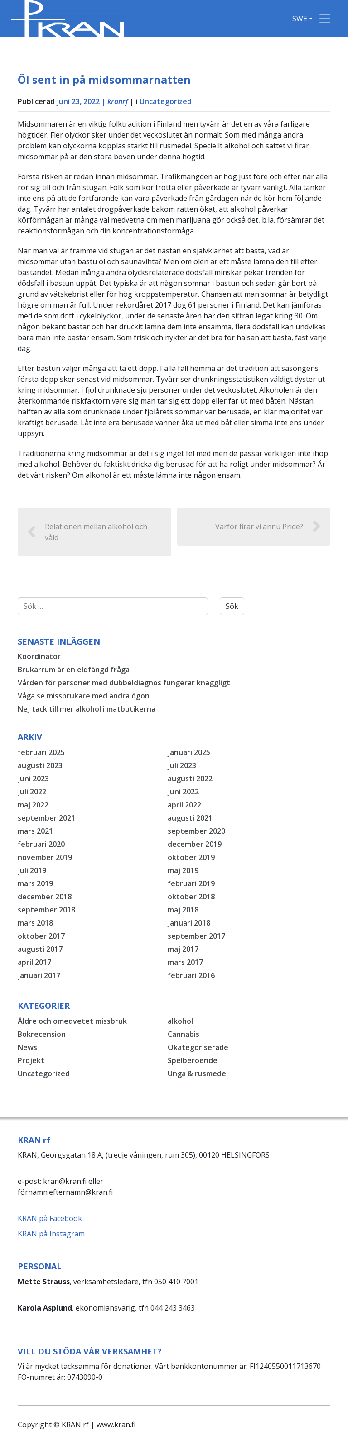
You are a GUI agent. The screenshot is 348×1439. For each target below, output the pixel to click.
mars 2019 (35, 883)
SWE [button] (299, 19)
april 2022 (184, 805)
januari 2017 (39, 975)
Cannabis (183, 1034)
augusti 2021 (190, 818)
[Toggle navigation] (325, 18)
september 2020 (196, 831)
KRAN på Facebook (50, 1218)
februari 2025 (41, 752)
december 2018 (45, 897)
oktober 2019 (191, 857)
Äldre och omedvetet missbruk (72, 1021)
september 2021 (46, 818)
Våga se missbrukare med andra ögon (84, 696)
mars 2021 (35, 831)
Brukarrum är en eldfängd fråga (74, 669)
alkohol (180, 1021)
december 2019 (195, 844)
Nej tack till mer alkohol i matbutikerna (86, 709)
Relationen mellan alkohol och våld (87, 532)
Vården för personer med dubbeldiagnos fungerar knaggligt (124, 683)
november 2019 (45, 857)
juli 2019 (32, 870)
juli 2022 (32, 792)
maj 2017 (183, 949)
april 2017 (34, 962)
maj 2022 (33, 805)
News (27, 1047)
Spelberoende (193, 1060)
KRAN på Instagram (51, 1234)
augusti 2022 (190, 779)
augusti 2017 (40, 949)
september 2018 (46, 910)
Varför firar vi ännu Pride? (268, 526)
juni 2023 (33, 779)
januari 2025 (189, 752)
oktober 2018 (191, 897)
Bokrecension (42, 1034)
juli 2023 (182, 765)
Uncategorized (166, 101)
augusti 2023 (40, 765)
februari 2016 (191, 975)
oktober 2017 (41, 936)
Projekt (31, 1060)
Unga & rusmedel (198, 1073)
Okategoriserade (198, 1047)
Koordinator (39, 656)
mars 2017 (185, 962)
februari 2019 (191, 883)
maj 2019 (183, 870)
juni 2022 (183, 792)
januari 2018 (189, 923)
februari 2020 (41, 844)
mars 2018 (35, 923)
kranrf (117, 101)
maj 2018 (183, 910)
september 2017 (196, 936)
